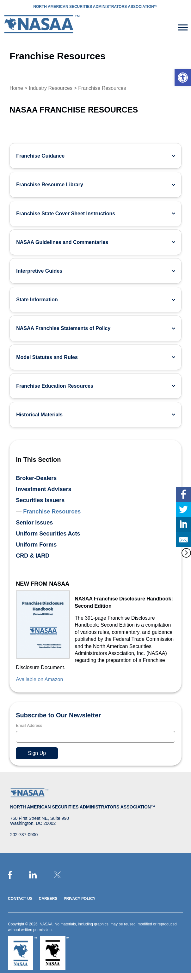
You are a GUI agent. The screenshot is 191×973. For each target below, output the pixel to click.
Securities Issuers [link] (40, 500)
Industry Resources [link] (50, 88)
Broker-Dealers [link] (36, 478)
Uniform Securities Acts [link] (48, 533)
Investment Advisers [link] (43, 489)
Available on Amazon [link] (39, 679)
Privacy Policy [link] (79, 898)
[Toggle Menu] (183, 27)
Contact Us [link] (20, 898)
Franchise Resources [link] (52, 511)
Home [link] (16, 88)
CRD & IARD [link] (32, 556)
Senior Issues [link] (34, 522)
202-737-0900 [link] (24, 834)
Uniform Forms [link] (36, 545)
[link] (183, 77)
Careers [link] (48, 898)
